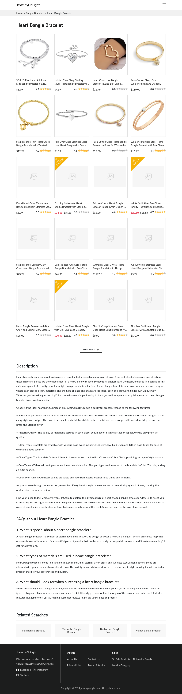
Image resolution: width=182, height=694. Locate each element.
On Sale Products (121, 659)
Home (19, 13)
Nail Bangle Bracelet (33, 630)
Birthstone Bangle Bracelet (110, 630)
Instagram (42, 669)
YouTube (24, 674)
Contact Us (93, 659)
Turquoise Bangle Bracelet (71, 630)
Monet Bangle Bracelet (148, 630)
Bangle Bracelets (35, 13)
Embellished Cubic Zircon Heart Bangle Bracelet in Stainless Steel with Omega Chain (33, 207)
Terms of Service (96, 665)
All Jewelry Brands (142, 659)
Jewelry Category (121, 665)
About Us (72, 659)
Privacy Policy (74, 665)
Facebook (25, 669)
